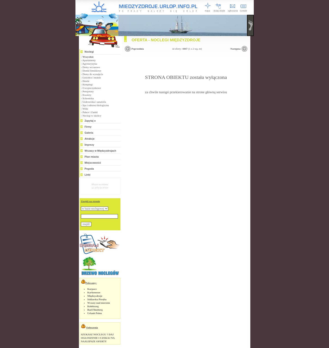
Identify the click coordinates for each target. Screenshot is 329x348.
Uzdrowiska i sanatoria (94, 101)
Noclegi (89, 51)
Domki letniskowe (92, 70)
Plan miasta (92, 156)
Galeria (89, 132)
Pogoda (89, 168)
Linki (88, 174)
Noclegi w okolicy (92, 115)
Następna (235, 48)
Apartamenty (89, 60)
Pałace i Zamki (90, 112)
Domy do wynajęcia (93, 74)
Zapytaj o (90, 120)
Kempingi (88, 84)
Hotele (86, 81)
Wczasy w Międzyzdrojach (100, 150)
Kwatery (87, 94)
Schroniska (88, 98)
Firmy (88, 126)
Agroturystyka (89, 63)
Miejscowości (93, 162)
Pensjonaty (88, 91)
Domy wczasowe (91, 67)
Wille (85, 108)
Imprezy (89, 144)
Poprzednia (138, 48)
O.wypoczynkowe (92, 88)
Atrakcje (90, 138)
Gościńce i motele (92, 77)
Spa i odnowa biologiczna (96, 105)
